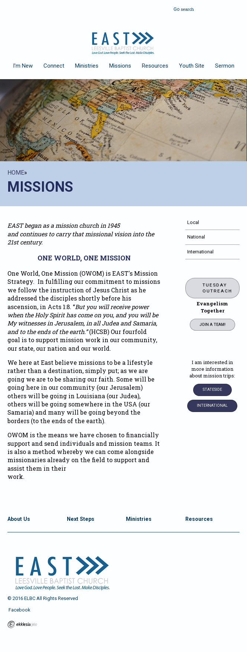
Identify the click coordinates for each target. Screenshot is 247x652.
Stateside (212, 389)
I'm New (23, 65)
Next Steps (80, 519)
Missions (120, 65)
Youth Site (191, 65)
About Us (18, 519)
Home (15, 172)
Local (193, 222)
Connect (53, 65)
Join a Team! (212, 324)
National (196, 237)
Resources (155, 65)
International (200, 251)
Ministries (86, 65)
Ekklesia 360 (22, 624)
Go (176, 8)
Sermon (224, 65)
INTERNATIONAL (212, 405)
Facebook (18, 610)
